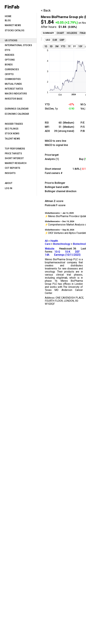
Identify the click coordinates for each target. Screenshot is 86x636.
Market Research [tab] (15, 163)
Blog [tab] (8, 20)
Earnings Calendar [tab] (17, 108)
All (46, 240)
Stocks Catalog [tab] (15, 30)
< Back (46, 10)
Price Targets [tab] (13, 153)
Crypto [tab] (9, 74)
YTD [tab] (63, 46)
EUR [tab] (55, 40)
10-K (67, 251)
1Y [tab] (69, 46)
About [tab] (8, 183)
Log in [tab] (8, 188)
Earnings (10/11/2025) (67, 254)
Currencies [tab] (12, 69)
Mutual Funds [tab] (13, 84)
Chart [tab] (60, 33)
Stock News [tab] (12, 133)
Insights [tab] (10, 173)
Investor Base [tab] (13, 98)
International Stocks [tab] (18, 45)
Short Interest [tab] (14, 158)
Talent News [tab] (12, 138)
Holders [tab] (72, 33)
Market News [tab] (13, 25)
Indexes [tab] (9, 55)
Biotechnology (61, 243)
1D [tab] (45, 46)
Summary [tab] (48, 33)
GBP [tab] (62, 40)
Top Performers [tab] (15, 148)
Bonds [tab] (9, 64)
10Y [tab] (80, 46)
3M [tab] (57, 46)
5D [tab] (51, 46)
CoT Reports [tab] (12, 168)
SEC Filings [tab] (11, 128)
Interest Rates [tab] (14, 88)
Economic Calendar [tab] (17, 114)
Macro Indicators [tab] (16, 93)
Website (49, 248)
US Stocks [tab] (11, 40)
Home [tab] (8, 16)
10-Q (57, 251)
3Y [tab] (74, 46)
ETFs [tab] (7, 50)
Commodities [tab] (13, 79)
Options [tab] (10, 59)
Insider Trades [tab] (14, 124)
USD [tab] (48, 40)
